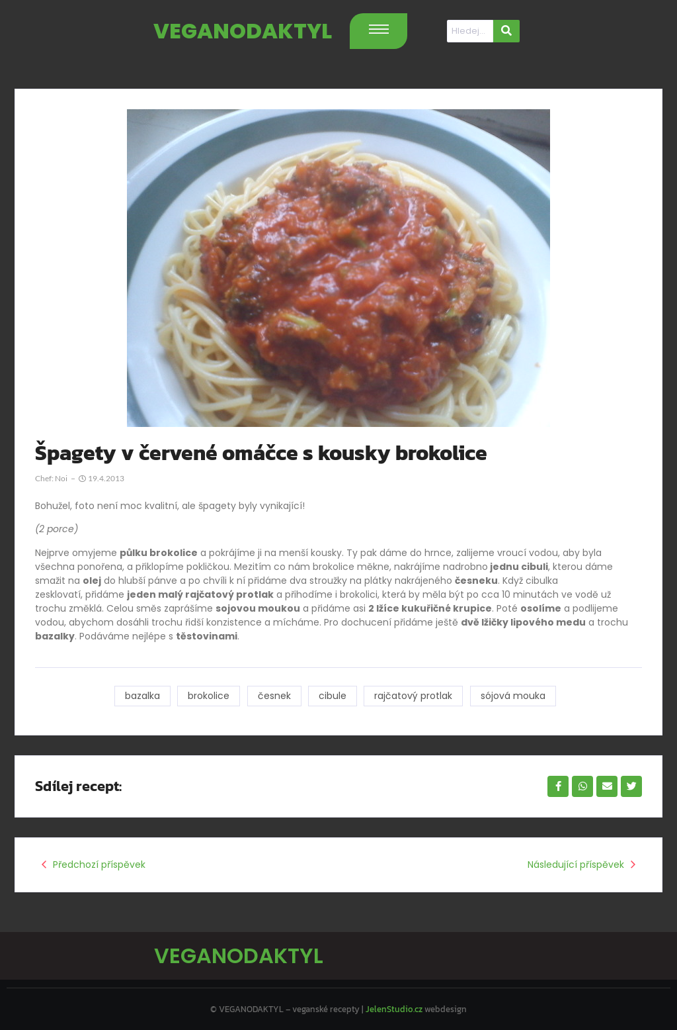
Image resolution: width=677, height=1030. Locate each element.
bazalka (141, 695)
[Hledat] (470, 31)
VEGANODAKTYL (242, 31)
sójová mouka (513, 695)
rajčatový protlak (414, 695)
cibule (332, 695)
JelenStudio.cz (394, 1007)
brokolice (208, 695)
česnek (273, 695)
